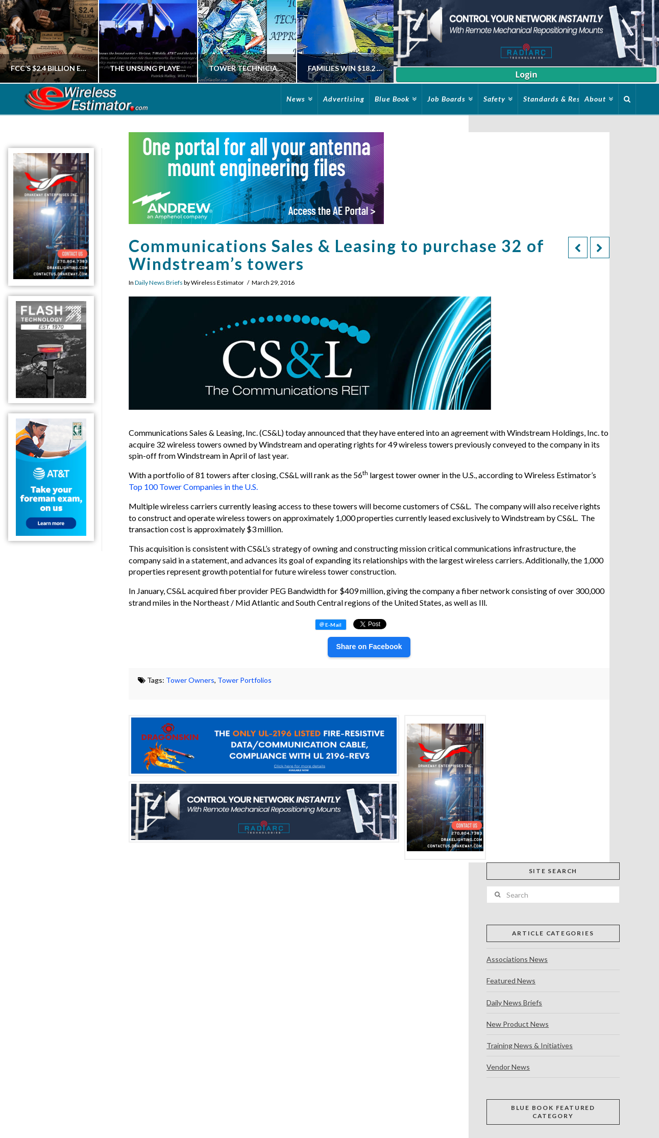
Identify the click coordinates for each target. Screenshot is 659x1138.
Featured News (510, 980)
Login (526, 74)
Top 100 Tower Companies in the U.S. (193, 486)
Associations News (517, 959)
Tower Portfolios (244, 680)
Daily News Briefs (159, 282)
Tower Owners (190, 680)
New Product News (517, 1024)
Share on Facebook (369, 646)
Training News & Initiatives (529, 1045)
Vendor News (508, 1066)
